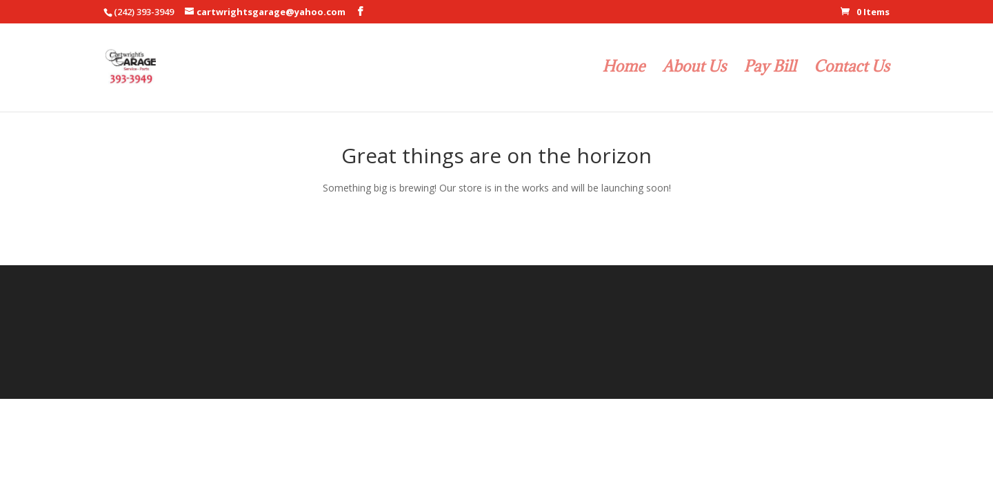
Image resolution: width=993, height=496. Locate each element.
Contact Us (852, 68)
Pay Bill (770, 68)
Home (624, 68)
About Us (695, 68)
